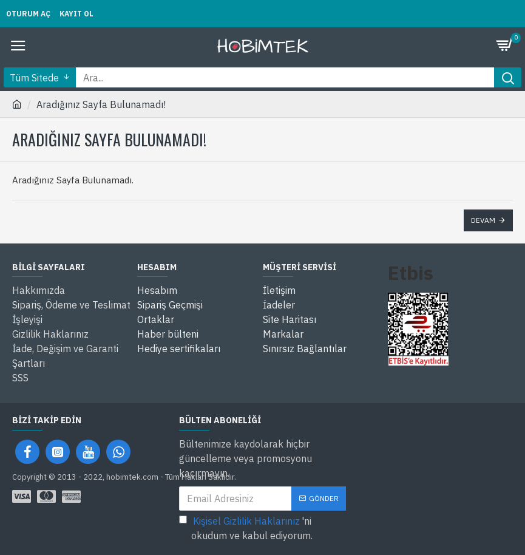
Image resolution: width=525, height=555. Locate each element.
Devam (483, 220)
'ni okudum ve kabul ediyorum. (246, 528)
